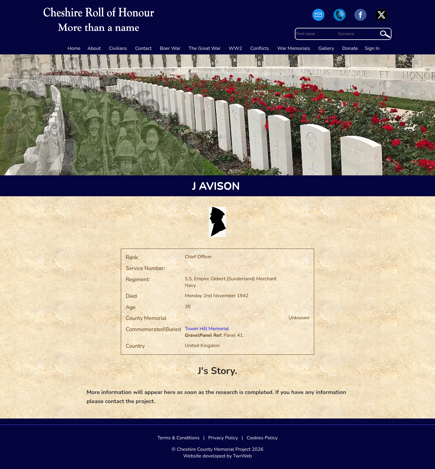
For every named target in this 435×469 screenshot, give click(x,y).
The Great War (204, 48)
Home (74, 48)
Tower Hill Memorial (207, 328)
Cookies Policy (262, 438)
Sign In (372, 48)
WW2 (235, 48)
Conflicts (259, 48)
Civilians (118, 48)
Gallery (326, 48)
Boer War (170, 48)
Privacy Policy (223, 438)
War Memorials (293, 48)
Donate (350, 48)
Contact (143, 48)
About (94, 48)
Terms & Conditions (178, 438)
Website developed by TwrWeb (217, 456)
